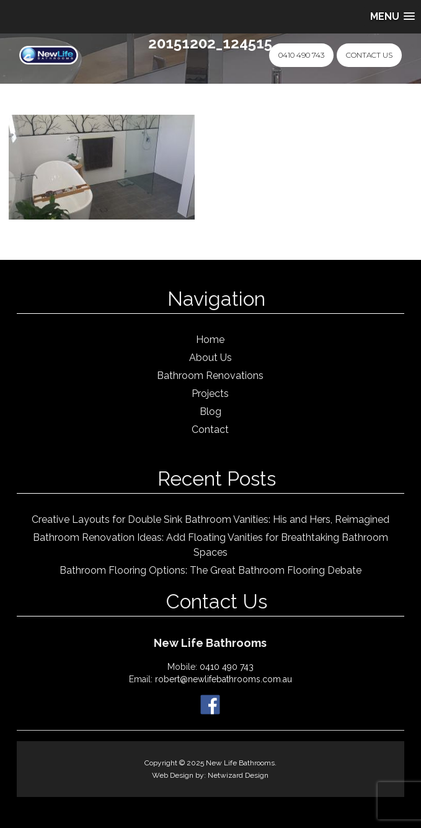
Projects (210, 393)
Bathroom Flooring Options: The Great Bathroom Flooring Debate (210, 570)
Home (210, 339)
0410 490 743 (301, 55)
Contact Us (369, 55)
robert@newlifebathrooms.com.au (223, 679)
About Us (210, 357)
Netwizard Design (238, 775)
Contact (210, 429)
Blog (210, 411)
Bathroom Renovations (210, 375)
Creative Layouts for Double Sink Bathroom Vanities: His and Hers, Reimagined (210, 519)
